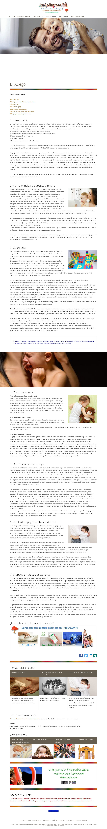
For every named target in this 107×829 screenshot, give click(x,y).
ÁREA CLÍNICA (63, 16)
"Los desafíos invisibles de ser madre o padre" (25, 719)
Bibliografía (47, 820)
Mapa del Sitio (36, 820)
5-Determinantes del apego (18, 109)
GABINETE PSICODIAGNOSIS (21, 16)
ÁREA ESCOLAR (51, 16)
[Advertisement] (53, 68)
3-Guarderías (14, 104)
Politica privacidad (81, 820)
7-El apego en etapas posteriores (20, 114)
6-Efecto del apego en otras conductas (22, 111)
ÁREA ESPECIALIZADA (78, 16)
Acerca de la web (25, 820)
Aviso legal (69, 820)
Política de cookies (58, 820)
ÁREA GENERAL (38, 16)
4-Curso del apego (15, 107)
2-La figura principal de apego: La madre (23, 102)
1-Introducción (14, 99)
